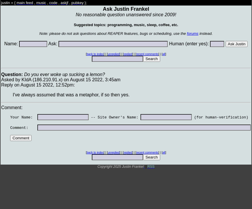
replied (128, 54)
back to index (95, 54)
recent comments (147, 54)
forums (192, 33)
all (163, 54)
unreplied (114, 54)
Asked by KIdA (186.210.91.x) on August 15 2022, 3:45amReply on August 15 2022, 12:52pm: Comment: (126, 119)
